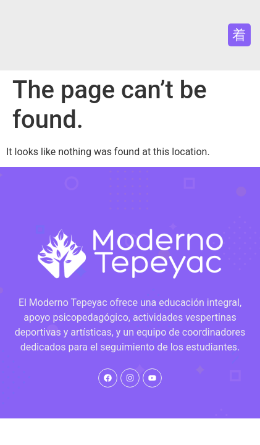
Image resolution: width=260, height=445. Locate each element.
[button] (239, 34)
